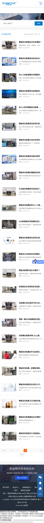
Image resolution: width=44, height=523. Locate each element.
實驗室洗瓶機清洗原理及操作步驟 (30, 238)
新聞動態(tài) (27, 487)
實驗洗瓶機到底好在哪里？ (29, 270)
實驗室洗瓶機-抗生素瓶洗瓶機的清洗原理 (30, 401)
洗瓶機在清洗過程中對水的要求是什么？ (30, 303)
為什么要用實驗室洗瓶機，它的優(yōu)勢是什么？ (30, 107)
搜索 (38, 23)
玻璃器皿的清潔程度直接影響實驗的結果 (30, 287)
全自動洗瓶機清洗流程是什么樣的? (30, 189)
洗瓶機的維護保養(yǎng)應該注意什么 (30, 335)
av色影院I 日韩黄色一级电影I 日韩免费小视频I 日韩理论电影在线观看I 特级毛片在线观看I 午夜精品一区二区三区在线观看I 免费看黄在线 (22, 516)
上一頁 (11, 450)
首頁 (35, 34)
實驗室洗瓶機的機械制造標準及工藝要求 (30, 172)
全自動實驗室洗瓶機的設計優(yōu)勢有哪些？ (30, 221)
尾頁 (22, 454)
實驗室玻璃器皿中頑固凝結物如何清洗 (30, 433)
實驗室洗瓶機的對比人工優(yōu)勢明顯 (30, 205)
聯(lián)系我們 (22, 478)
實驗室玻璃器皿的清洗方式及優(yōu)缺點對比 (30, 384)
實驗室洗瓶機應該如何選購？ (30, 417)
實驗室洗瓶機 (25, 490)
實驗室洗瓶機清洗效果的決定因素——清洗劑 (30, 58)
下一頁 (39, 450)
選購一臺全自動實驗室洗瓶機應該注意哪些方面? (30, 319)
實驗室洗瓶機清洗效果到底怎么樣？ (30, 124)
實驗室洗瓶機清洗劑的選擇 (29, 156)
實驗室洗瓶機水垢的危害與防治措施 (30, 140)
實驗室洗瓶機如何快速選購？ (30, 42)
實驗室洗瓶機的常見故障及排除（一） (30, 352)
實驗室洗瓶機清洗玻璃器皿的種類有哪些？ (30, 91)
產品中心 (16, 487)
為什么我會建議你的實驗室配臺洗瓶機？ (30, 75)
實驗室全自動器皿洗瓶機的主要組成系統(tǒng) (30, 254)
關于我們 (6, 487)
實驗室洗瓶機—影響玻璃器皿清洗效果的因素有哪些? (30, 368)
